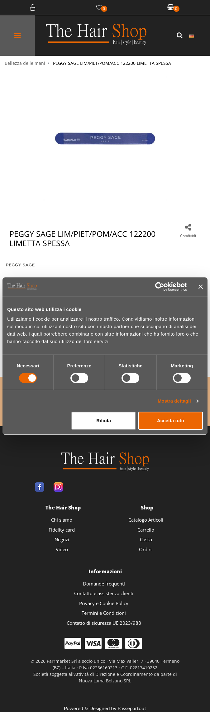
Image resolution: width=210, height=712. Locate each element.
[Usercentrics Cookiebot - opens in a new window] (159, 286)
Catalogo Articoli (145, 520)
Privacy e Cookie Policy (103, 603)
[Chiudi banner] (200, 286)
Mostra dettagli (174, 401)
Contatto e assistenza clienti (103, 593)
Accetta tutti (170, 420)
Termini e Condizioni (104, 613)
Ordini (146, 549)
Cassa (146, 539)
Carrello (145, 530)
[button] (180, 35)
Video (62, 549)
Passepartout (131, 708)
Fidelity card (62, 530)
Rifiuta (103, 420)
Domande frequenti (104, 584)
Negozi (62, 539)
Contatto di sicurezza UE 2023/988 (104, 623)
